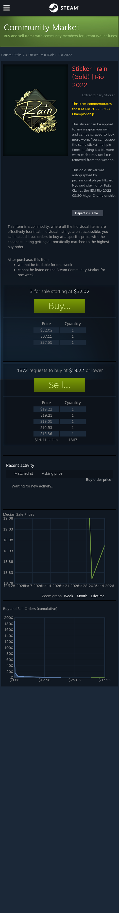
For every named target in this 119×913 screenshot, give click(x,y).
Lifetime (98, 596)
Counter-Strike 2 (13, 55)
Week (68, 596)
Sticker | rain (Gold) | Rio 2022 (50, 55)
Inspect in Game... (87, 213)
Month (82, 596)
